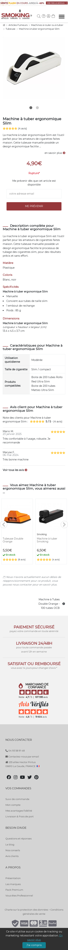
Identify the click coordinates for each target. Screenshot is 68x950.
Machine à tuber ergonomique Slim (39, 29)
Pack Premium (14, 889)
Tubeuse (11, 29)
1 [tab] (30, 107)
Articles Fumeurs (18, 25)
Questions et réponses (18, 838)
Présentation (13, 878)
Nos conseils (12, 850)
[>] (64, 524)
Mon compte (12, 804)
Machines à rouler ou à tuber (47, 25)
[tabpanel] (34, 67)
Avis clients (11, 856)
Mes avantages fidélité (18, 810)
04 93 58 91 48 (15, 750)
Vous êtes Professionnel (19, 895)
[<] (3, 524)
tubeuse (26, 244)
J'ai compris (34, 945)
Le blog (9, 844)
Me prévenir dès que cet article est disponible (34, 182)
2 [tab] (37, 107)
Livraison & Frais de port (19, 816)
